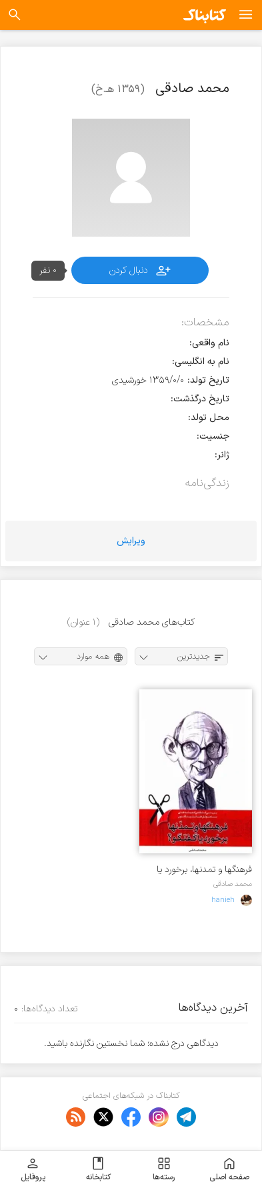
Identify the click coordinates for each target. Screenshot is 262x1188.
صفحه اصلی (229, 1169)
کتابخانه (98, 1169)
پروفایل (33, 1169)
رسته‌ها (164, 1169)
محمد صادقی (232, 884)
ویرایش (131, 541)
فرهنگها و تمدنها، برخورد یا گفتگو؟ (204, 870)
